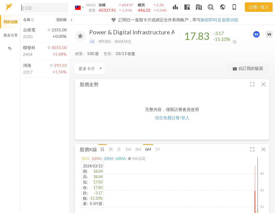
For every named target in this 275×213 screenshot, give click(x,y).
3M (138, 150)
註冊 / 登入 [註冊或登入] (259, 6)
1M (128, 150)
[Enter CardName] (89, 69)
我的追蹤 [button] (11, 22)
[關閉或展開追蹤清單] (71, 20)
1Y (157, 150)
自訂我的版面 (247, 70)
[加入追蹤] (80, 36)
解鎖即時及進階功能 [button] (219, 19)
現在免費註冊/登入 (172, 119)
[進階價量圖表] (257, 34)
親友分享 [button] (11, 35)
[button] (43, 7)
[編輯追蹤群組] (10, 48)
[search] (44, 7)
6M (148, 150)
